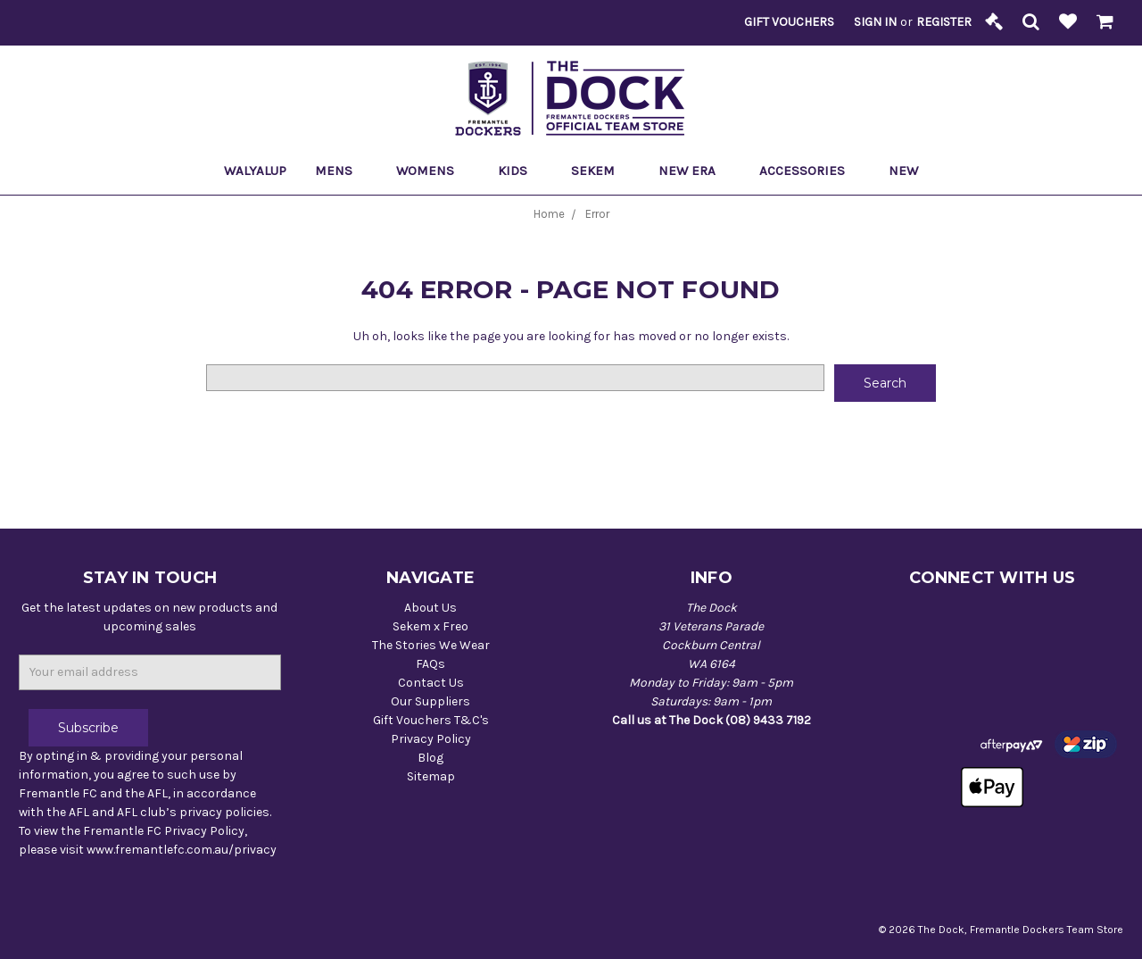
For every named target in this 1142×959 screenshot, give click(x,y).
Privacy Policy (431, 738)
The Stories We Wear (431, 645)
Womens (432, 171)
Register (944, 21)
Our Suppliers (430, 701)
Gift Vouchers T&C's (431, 720)
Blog (430, 757)
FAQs (430, 663)
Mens (341, 171)
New (903, 171)
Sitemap (431, 776)
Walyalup (255, 171)
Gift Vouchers (789, 21)
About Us (430, 607)
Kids (520, 171)
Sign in (875, 21)
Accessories (809, 171)
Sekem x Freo (430, 626)
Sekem (600, 171)
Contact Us (431, 682)
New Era (694, 171)
